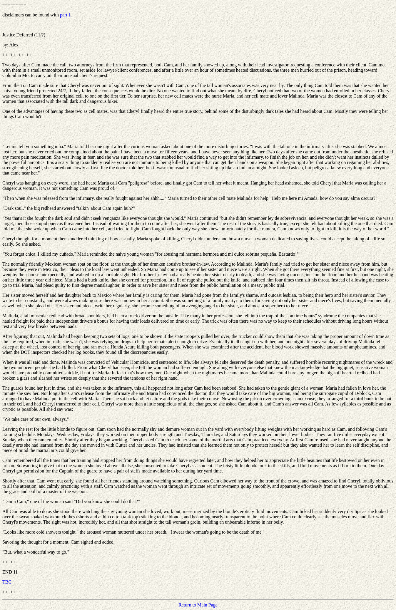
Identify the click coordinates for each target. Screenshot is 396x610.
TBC (6, 581)
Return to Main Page (198, 604)
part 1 (65, 14)
